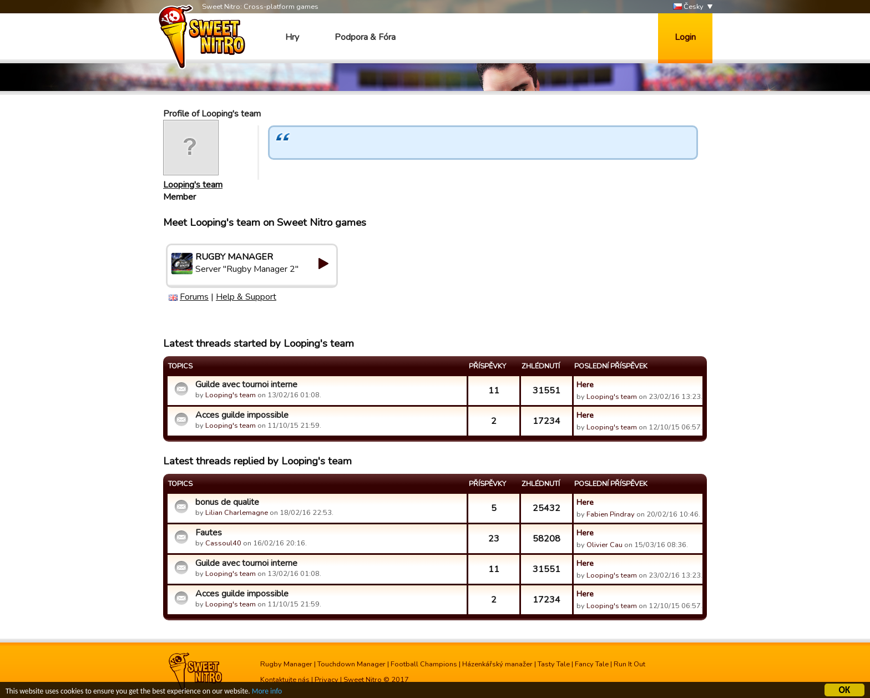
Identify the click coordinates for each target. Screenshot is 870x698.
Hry (292, 37)
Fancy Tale (592, 664)
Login (685, 37)
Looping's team (192, 185)
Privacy (326, 680)
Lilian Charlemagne (236, 513)
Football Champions (424, 664)
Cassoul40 (223, 543)
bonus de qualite (227, 502)
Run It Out (629, 664)
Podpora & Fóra (365, 37)
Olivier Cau (604, 545)
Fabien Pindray (610, 514)
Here (585, 384)
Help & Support (246, 297)
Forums (194, 297)
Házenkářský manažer (497, 664)
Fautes (208, 533)
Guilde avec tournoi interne (246, 384)
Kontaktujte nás (285, 680)
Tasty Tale (554, 664)
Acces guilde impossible (242, 415)
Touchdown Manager (351, 664)
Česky (688, 7)
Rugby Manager (286, 664)
